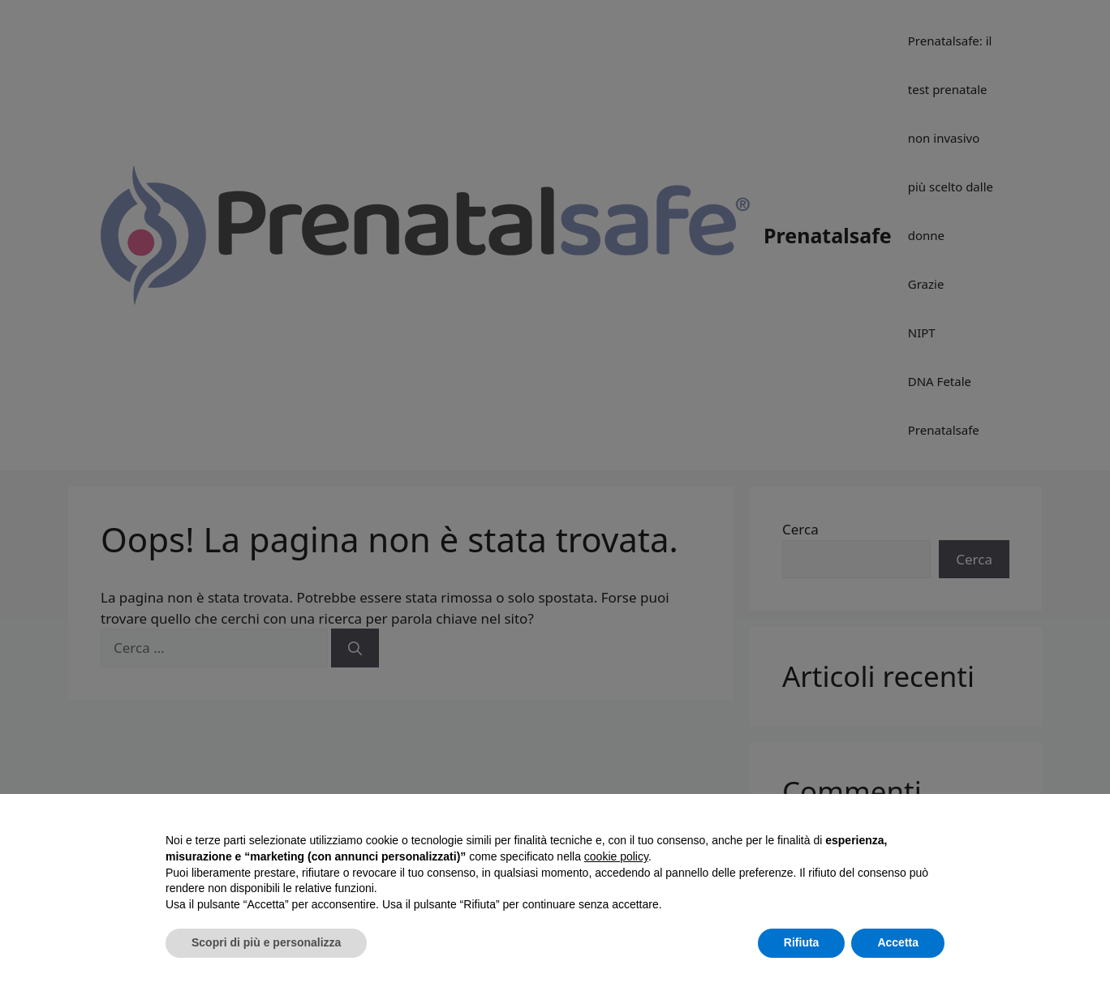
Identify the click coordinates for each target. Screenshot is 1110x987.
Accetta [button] (898, 942)
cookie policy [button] (616, 856)
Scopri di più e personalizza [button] (266, 942)
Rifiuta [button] (802, 942)
